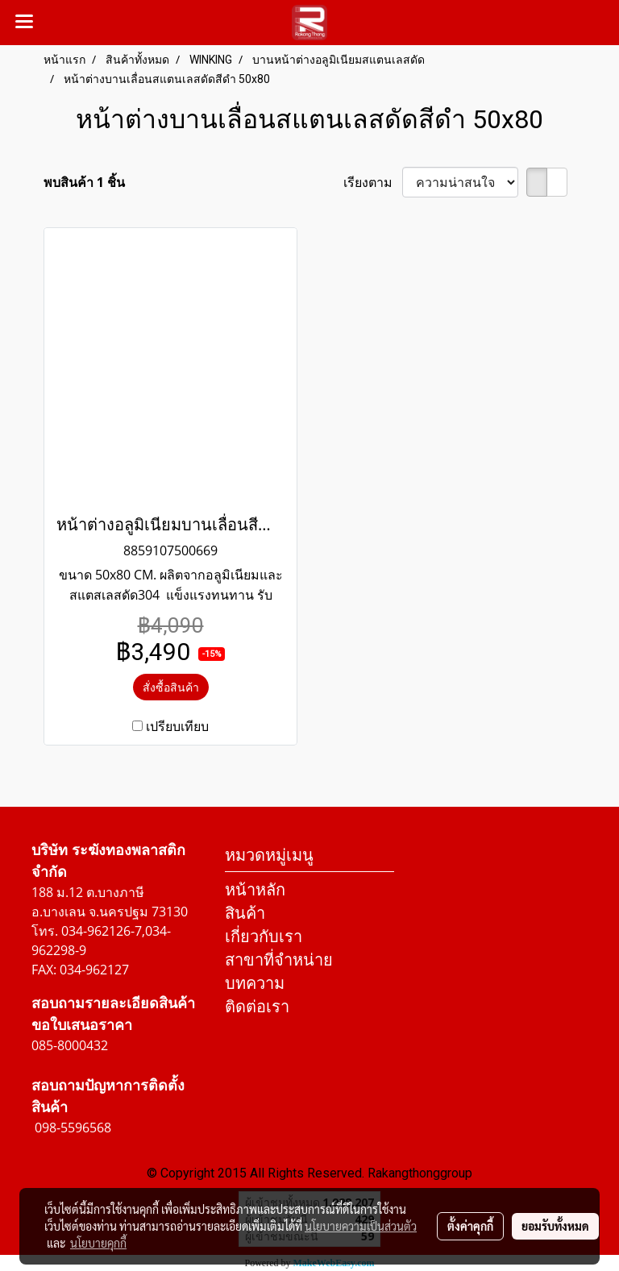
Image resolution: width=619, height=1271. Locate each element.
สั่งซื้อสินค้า (171, 687)
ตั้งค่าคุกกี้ (470, 1226)
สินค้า (245, 913)
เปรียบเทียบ (177, 726)
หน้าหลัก (255, 889)
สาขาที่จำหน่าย (279, 959)
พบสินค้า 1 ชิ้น (84, 182)
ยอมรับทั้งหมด (555, 1226)
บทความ (255, 983)
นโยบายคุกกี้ (98, 1243)
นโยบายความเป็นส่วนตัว (361, 1226)
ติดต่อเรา (257, 1006)
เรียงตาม (372, 182)
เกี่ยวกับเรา (263, 936)
